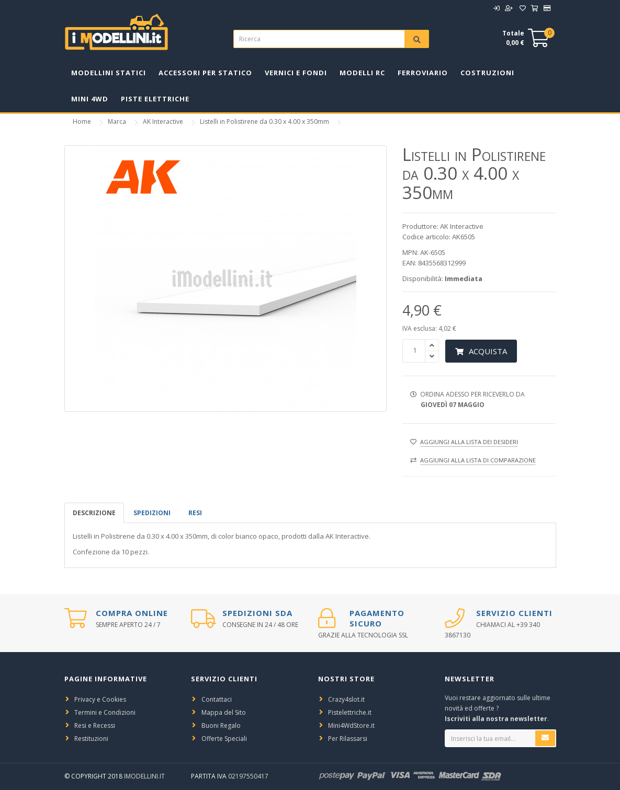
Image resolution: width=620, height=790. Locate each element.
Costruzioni (487, 72)
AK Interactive (163, 121)
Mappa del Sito (223, 712)
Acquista (481, 351)
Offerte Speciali (224, 738)
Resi (195, 512)
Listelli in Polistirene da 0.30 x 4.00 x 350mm (264, 121)
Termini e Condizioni (105, 712)
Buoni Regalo (221, 725)
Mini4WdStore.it (351, 725)
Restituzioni (91, 738)
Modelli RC (362, 72)
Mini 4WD (89, 98)
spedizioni (152, 512)
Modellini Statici (108, 72)
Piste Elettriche (155, 98)
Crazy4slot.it (346, 699)
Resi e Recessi (94, 725)
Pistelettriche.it (349, 712)
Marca (117, 121)
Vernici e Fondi (296, 72)
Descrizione (94, 512)
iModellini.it (144, 776)
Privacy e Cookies (100, 699)
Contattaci (216, 699)
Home (82, 121)
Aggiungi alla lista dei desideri (469, 442)
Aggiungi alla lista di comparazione (478, 460)
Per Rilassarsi (347, 738)
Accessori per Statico (205, 72)
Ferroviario (423, 72)
